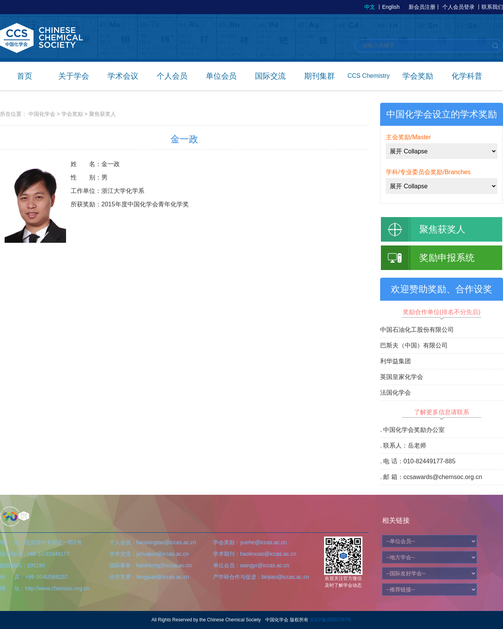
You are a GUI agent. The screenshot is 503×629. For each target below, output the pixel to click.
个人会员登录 (458, 7)
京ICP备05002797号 (330, 619)
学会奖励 (417, 76)
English (391, 7)
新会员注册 (422, 7)
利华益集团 (395, 361)
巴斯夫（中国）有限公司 (414, 345)
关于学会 (73, 76)
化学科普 (467, 76)
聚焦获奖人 (102, 114)
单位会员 (221, 76)
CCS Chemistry (368, 75)
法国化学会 (395, 392)
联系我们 (492, 7)
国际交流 (270, 76)
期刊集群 (319, 76)
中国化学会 (41, 114)
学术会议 (123, 76)
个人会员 (172, 76)
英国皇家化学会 (401, 377)
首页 (24, 76)
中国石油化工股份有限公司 (417, 329)
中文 (369, 7)
